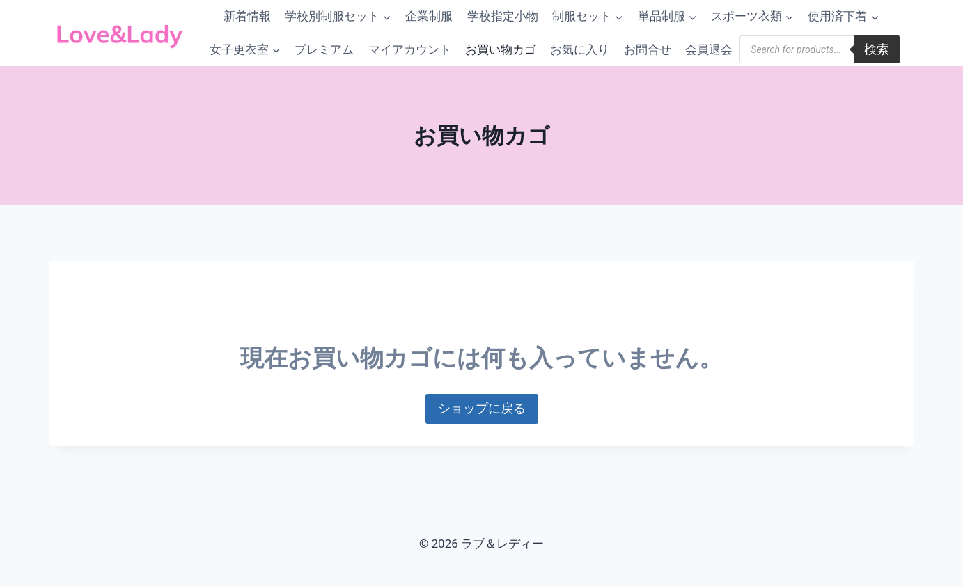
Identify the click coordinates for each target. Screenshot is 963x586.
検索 (876, 49)
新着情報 (247, 16)
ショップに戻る (482, 408)
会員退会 (709, 49)
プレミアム (324, 49)
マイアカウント (409, 49)
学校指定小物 (502, 16)
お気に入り (579, 49)
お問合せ (647, 49)
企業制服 (429, 16)
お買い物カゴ (500, 49)
